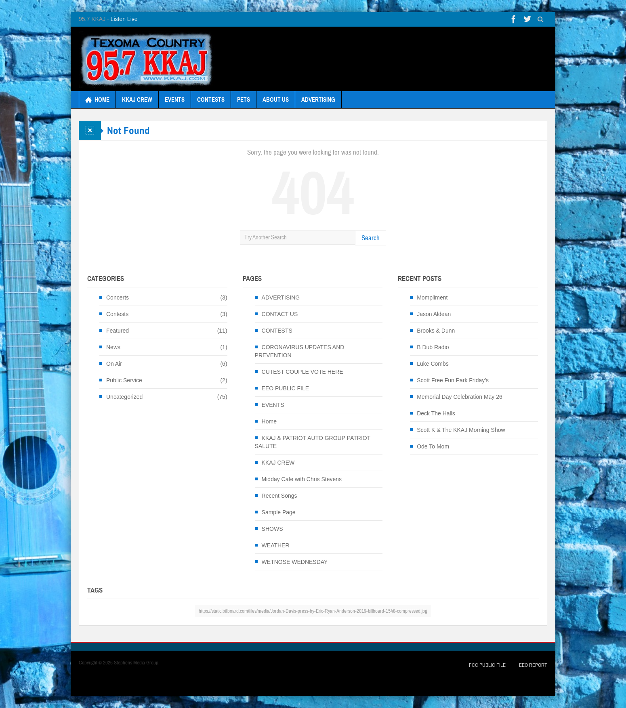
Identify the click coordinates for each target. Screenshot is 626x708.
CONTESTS (211, 99)
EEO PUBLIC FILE (285, 388)
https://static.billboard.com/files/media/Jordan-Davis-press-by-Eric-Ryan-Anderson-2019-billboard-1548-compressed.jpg (313, 611)
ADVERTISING (318, 99)
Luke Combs (433, 363)
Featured (117, 330)
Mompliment (432, 297)
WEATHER (276, 545)
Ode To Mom (433, 446)
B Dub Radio (433, 347)
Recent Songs (279, 495)
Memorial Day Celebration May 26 (459, 397)
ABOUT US (276, 99)
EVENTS (175, 99)
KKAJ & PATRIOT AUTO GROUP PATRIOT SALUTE (312, 442)
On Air (114, 363)
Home (269, 421)
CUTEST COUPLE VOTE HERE (302, 372)
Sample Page (279, 512)
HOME (97, 99)
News (113, 347)
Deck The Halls (436, 413)
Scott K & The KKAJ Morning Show (461, 430)
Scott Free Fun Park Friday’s (453, 380)
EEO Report (533, 665)
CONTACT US (280, 314)
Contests (117, 314)
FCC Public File (487, 665)
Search (370, 238)
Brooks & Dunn (436, 330)
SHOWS (272, 529)
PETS (243, 99)
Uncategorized (124, 397)
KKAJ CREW (137, 99)
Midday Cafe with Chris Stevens (302, 479)
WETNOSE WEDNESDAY (295, 562)
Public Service (124, 380)
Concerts (117, 297)
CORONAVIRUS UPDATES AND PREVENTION (300, 351)
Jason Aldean (434, 314)
